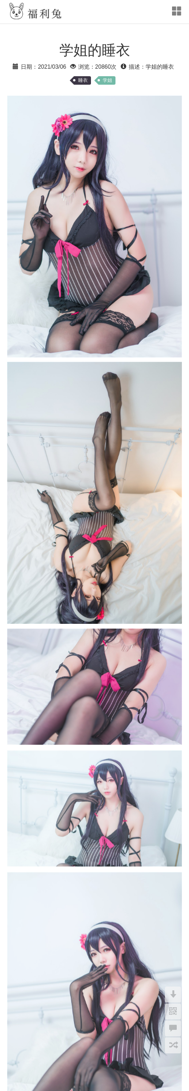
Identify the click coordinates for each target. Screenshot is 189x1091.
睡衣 (83, 80)
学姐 (107, 80)
